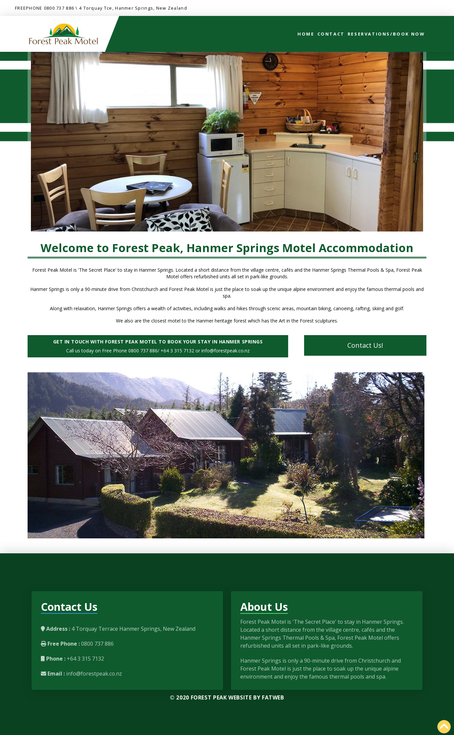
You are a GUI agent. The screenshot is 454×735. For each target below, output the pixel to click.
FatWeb (273, 697)
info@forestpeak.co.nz (93, 673)
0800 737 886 (59, 8)
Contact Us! (365, 345)
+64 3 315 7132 (84, 658)
